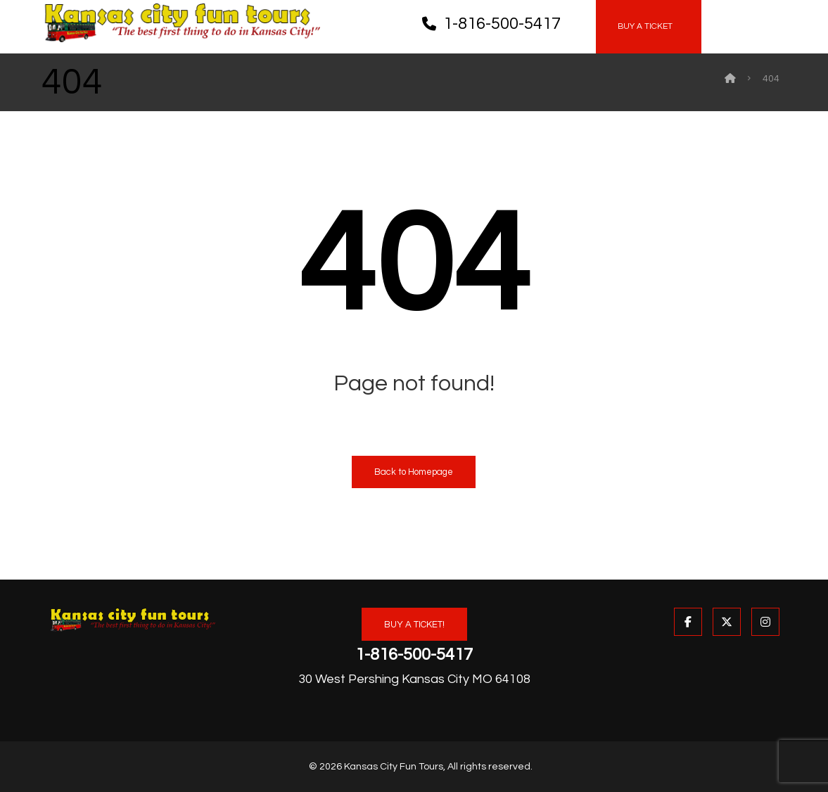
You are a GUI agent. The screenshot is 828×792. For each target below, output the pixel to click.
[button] (730, 14)
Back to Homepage (413, 472)
